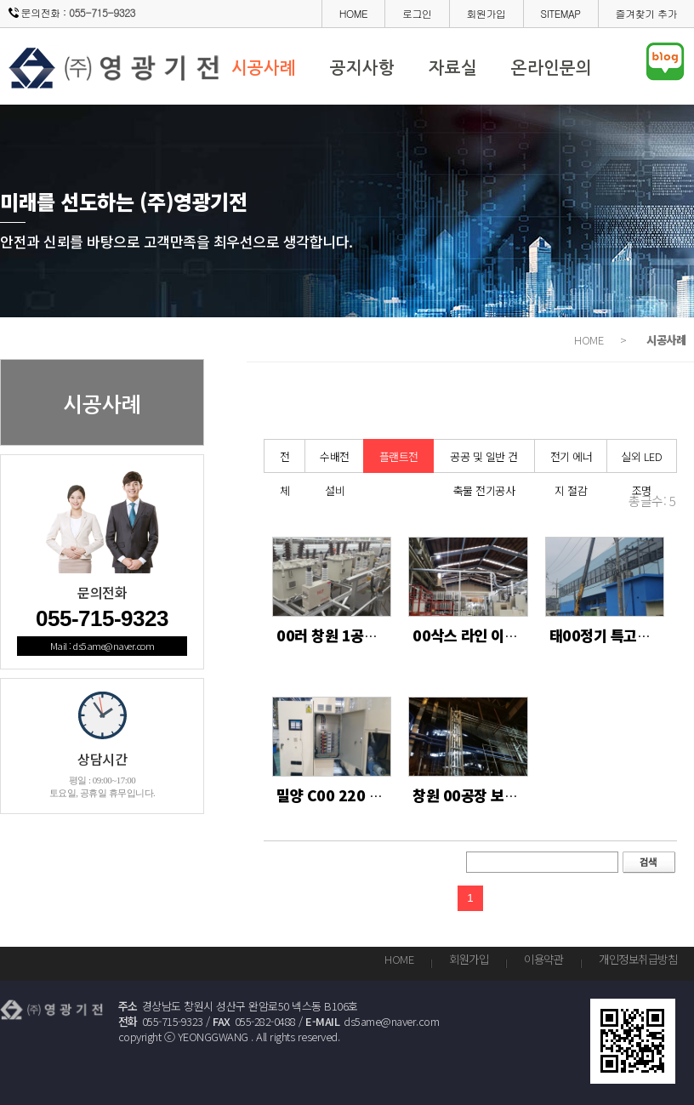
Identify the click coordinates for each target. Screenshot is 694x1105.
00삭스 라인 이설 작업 (480, 635)
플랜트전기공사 (398, 460)
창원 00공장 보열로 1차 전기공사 (512, 795)
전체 (285, 460)
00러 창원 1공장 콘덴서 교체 (363, 635)
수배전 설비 (335, 460)
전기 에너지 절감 (571, 460)
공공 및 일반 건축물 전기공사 (484, 460)
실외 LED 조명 (641, 460)
